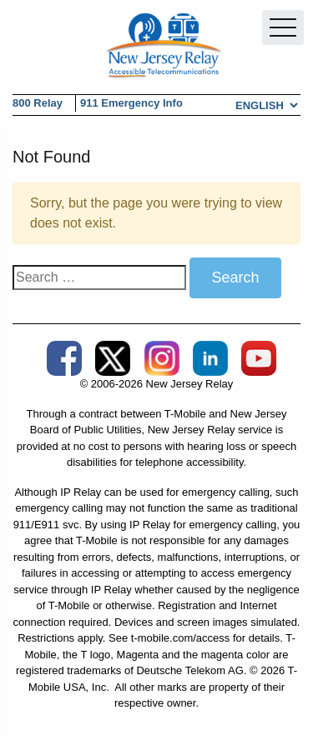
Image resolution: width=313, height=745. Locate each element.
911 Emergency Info (131, 103)
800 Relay (38, 103)
